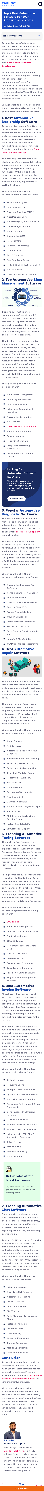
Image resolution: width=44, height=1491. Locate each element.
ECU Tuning (13, 921)
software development (28, 531)
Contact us (16, 498)
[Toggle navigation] (40, 4)
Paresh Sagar (11, 1443)
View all (22, 1485)
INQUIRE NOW (22, 1488)
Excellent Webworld (14, 1451)
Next (38, 1485)
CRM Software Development (22, 426)
